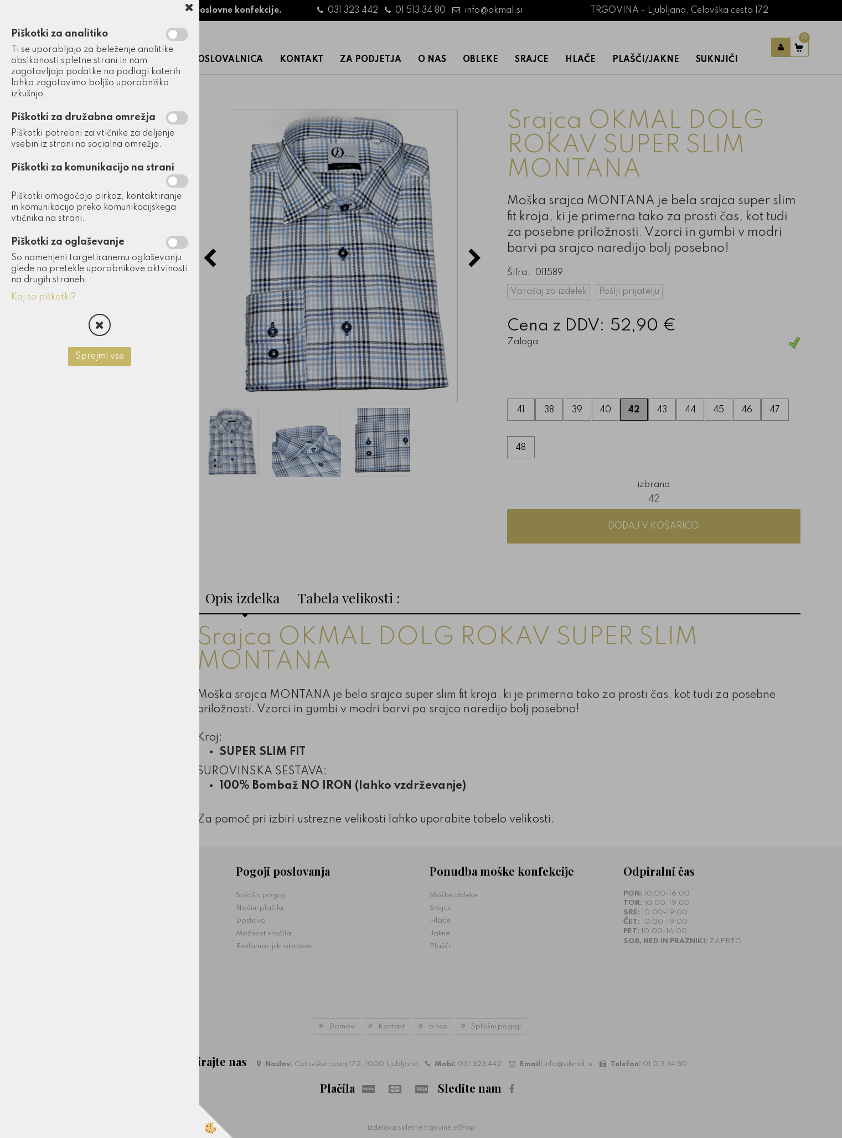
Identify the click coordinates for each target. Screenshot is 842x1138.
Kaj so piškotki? (43, 297)
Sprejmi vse (99, 356)
